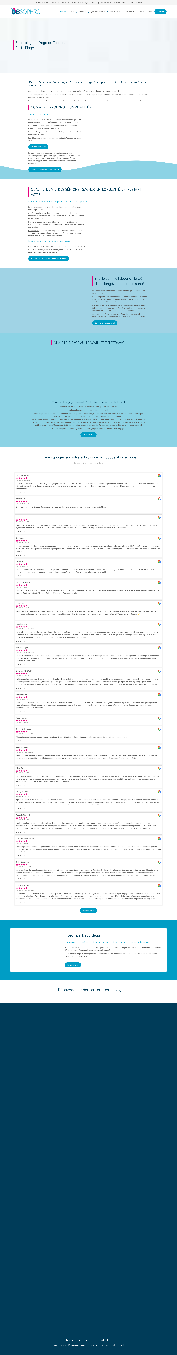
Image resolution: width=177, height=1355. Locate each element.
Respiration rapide (35, 250)
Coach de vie (33, 231)
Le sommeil (97, 290)
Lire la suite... (21, 492)
